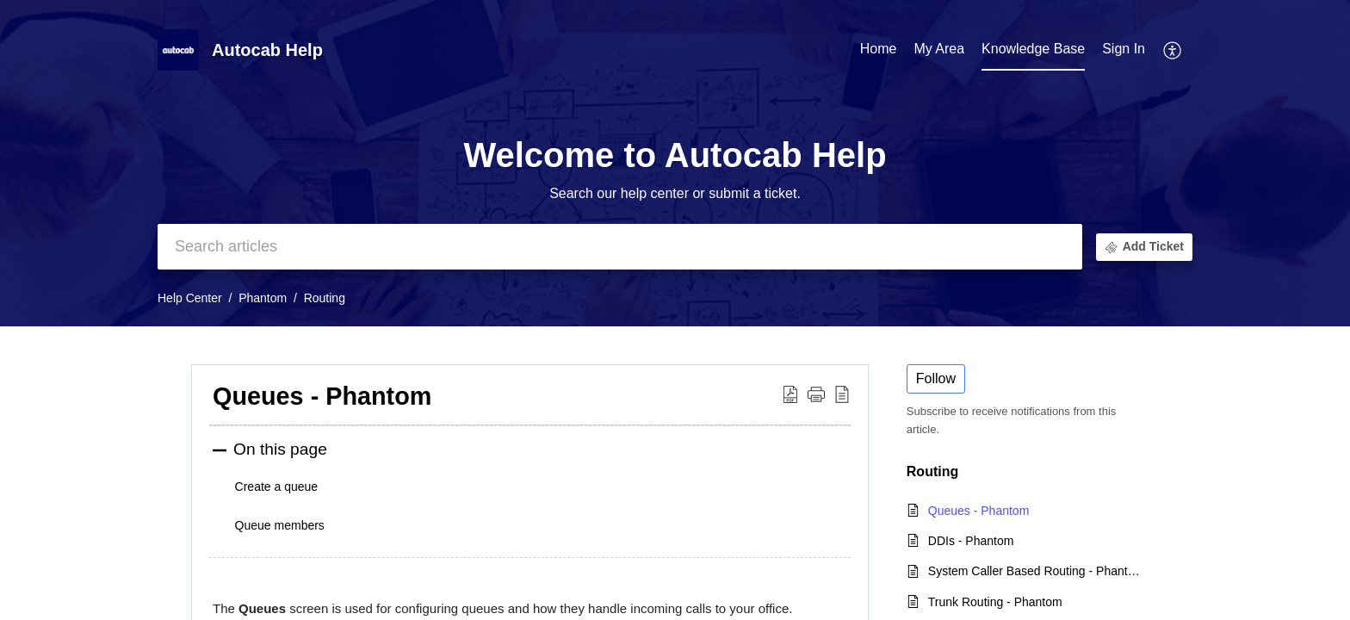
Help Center (190, 298)
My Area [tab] (938, 48)
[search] (620, 247)
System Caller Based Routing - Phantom (1035, 571)
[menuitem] (1123, 50)
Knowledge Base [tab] (1033, 48)
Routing (324, 298)
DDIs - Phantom (971, 541)
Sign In (1123, 48)
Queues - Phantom (979, 511)
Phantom (262, 298)
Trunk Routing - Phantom (995, 602)
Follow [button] (936, 378)
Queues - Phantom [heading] (322, 396)
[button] (1173, 50)
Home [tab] (878, 48)
